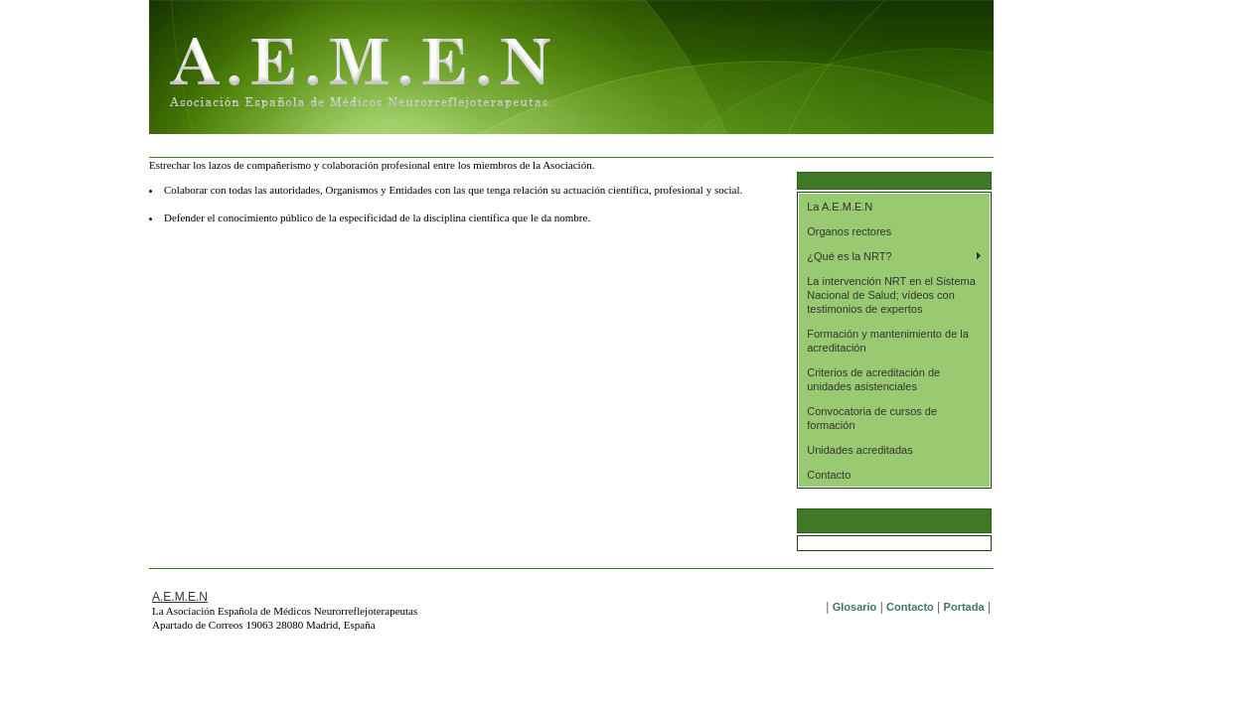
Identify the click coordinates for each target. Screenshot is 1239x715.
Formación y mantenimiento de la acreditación (888, 341)
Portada (964, 607)
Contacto (829, 475)
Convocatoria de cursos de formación (872, 418)
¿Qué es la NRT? (849, 256)
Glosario (855, 607)
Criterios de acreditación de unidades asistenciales (873, 379)
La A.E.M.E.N (839, 207)
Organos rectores (849, 231)
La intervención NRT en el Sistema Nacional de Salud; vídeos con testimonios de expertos (891, 295)
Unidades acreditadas (859, 450)
